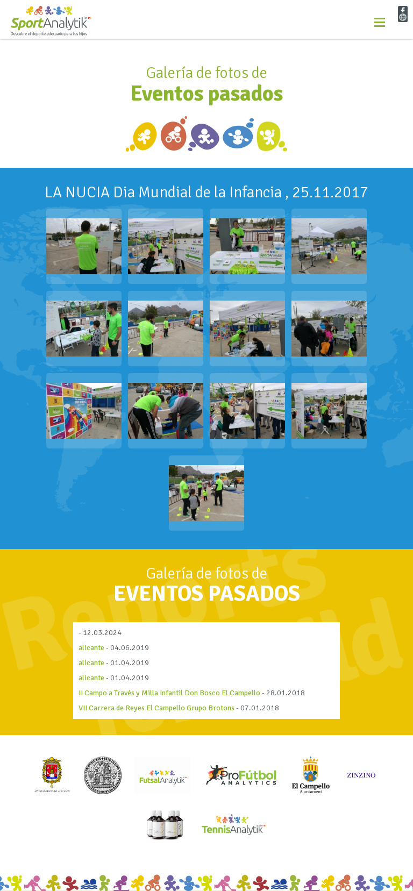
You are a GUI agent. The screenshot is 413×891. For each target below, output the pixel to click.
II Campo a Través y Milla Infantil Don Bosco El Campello (169, 692)
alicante (91, 647)
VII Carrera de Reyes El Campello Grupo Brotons (156, 707)
